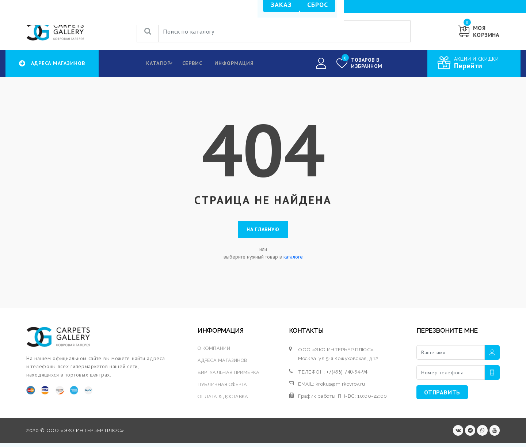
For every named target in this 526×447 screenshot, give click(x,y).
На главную (263, 231)
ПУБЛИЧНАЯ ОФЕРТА (222, 387)
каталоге (293, 259)
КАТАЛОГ (159, 63)
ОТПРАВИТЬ (442, 394)
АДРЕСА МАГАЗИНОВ (222, 363)
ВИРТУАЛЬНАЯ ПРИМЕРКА (229, 375)
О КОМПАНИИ (213, 351)
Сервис (190, 63)
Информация (232, 63)
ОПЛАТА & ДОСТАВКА (223, 399)
